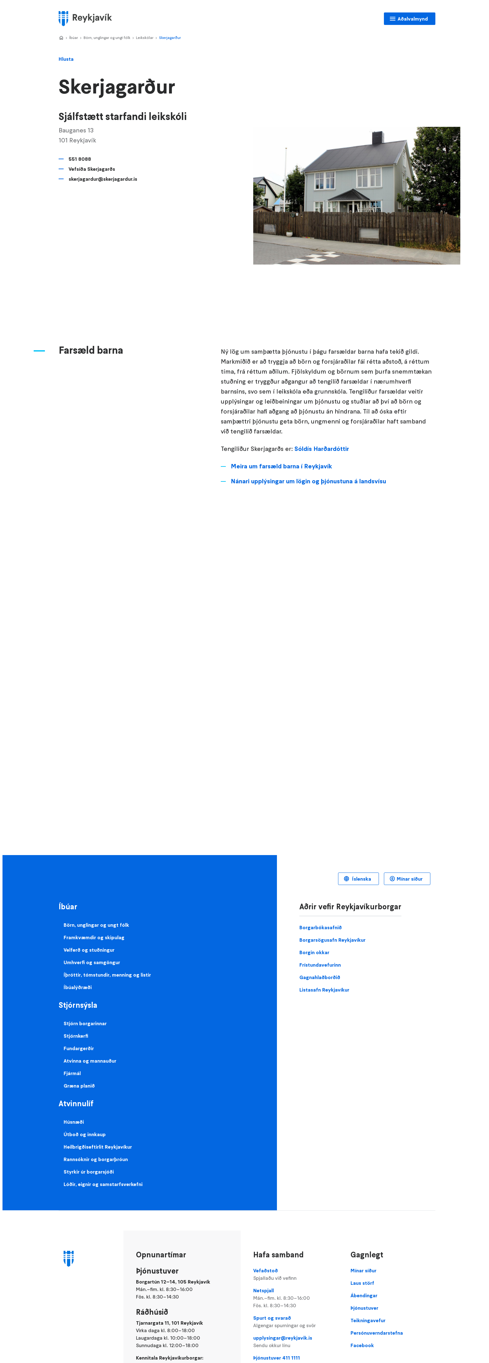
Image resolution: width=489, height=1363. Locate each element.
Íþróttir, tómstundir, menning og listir (107, 975)
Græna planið (79, 1086)
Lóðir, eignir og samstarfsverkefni (103, 1184)
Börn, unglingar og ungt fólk (107, 37)
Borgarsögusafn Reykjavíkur (332, 940)
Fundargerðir (79, 1048)
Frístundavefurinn (320, 965)
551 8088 (80, 159)
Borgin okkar (314, 952)
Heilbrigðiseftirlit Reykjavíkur (98, 1147)
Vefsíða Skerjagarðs (92, 169)
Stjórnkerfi (76, 1036)
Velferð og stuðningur (89, 950)
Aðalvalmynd (413, 19)
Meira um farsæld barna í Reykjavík (281, 466)
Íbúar (73, 37)
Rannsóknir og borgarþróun (96, 1159)
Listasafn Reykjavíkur (324, 990)
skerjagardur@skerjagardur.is (103, 179)
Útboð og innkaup (85, 1134)
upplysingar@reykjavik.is (295, 1342)
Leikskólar (144, 37)
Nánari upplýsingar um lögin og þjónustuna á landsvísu (308, 481)
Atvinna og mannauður (90, 1061)
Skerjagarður (170, 37)
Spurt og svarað (295, 1322)
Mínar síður (410, 879)
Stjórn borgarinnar (85, 1023)
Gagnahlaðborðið (319, 977)
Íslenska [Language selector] (361, 879)
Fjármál (72, 1073)
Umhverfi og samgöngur (92, 962)
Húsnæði (74, 1122)
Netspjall (295, 1298)
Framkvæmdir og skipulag (94, 937)
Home (61, 38)
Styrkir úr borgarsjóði (89, 1172)
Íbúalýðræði (78, 987)
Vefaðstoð (295, 1274)
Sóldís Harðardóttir (321, 449)
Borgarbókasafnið (320, 927)
